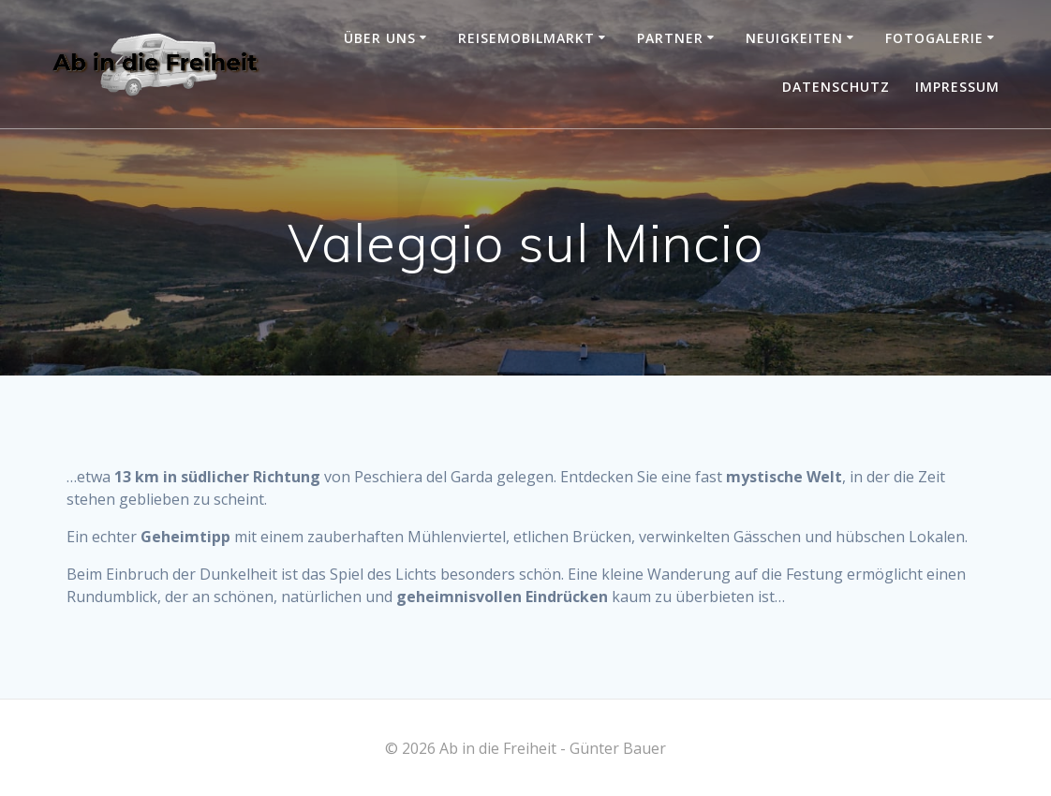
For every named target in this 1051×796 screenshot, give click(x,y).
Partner (670, 38)
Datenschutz (836, 87)
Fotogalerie (934, 38)
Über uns (380, 38)
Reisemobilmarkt (526, 38)
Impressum (957, 87)
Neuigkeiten (794, 38)
